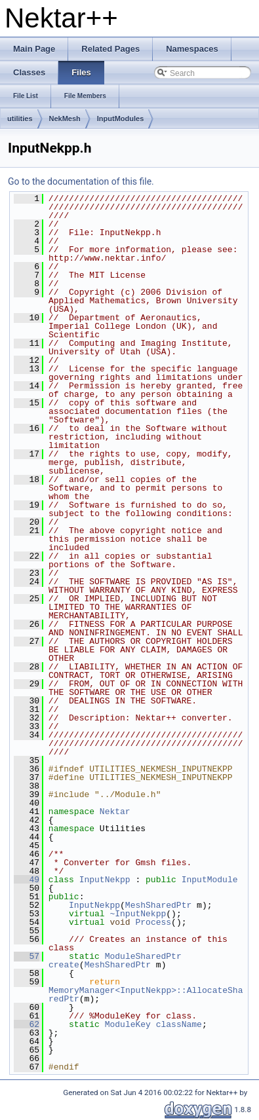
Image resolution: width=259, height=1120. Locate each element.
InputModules (120, 118)
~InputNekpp (138, 914)
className (179, 1024)
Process (153, 922)
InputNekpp (104, 880)
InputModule (210, 880)
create (64, 965)
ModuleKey (128, 1024)
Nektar (115, 811)
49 (26, 880)
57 (26, 956)
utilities (20, 118)
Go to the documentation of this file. (81, 181)
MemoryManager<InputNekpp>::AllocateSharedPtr (146, 994)
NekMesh (65, 118)
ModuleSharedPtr (143, 956)
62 (26, 1024)
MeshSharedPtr (158, 905)
